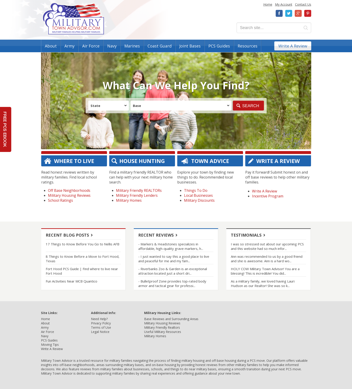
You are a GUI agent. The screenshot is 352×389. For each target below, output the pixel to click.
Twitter (288, 13)
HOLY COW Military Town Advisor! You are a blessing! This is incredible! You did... (265, 271)
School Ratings (60, 200)
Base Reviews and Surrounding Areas (171, 319)
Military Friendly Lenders (137, 195)
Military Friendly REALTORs (139, 190)
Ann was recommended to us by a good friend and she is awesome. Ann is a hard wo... (266, 258)
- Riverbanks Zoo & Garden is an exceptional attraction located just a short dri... (172, 271)
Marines (132, 46)
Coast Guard (160, 46)
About (51, 46)
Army (69, 46)
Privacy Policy (101, 323)
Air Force (91, 46)
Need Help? (99, 319)
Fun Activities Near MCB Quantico (71, 281)
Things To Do (195, 190)
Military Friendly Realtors (162, 327)
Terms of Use (101, 327)
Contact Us (303, 4)
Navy (112, 46)
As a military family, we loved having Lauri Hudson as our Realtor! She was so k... (263, 283)
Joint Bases (190, 46)
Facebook (279, 13)
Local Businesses (198, 195)
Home (267, 4)
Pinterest (307, 13)
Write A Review (292, 46)
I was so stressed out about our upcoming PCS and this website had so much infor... (267, 246)
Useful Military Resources (162, 332)
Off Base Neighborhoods (69, 190)
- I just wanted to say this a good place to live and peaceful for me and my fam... (173, 258)
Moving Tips (50, 344)
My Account (283, 4)
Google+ (298, 13)
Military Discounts (199, 200)
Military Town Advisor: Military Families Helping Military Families (73, 18)
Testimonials (246, 235)
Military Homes (129, 200)
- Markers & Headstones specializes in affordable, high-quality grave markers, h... (170, 246)
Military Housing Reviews (69, 195)
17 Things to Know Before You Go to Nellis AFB (82, 244)
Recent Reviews (156, 235)
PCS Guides (219, 46)
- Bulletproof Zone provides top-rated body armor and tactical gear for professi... (172, 283)
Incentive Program (267, 196)
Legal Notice (100, 332)
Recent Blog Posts (67, 235)
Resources (247, 46)
